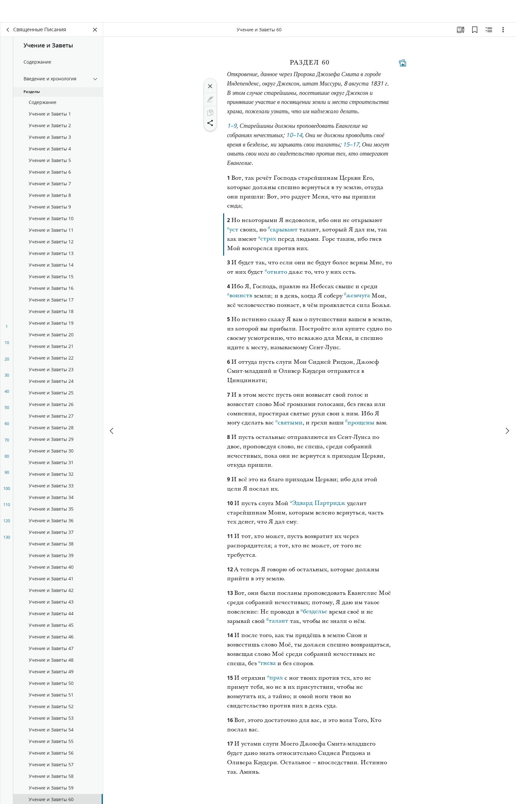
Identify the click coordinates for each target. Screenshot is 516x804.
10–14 (294, 137)
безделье (314, 612)
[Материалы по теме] (488, 31)
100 (6, 490)
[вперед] (507, 408)
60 (7, 425)
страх (267, 239)
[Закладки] (474, 31)
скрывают (283, 230)
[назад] (8, 31)
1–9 (232, 127)
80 (7, 457)
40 (7, 392)
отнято (276, 272)
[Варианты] (503, 31)
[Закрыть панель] (95, 31)
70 (7, 441)
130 (6, 538)
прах (275, 678)
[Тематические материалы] (402, 64)
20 (7, 360)
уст (232, 230)
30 (7, 376)
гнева (267, 663)
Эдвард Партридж (317, 503)
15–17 (351, 146)
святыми (289, 423)
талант (277, 621)
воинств (239, 296)
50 (7, 409)
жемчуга (357, 296)
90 (7, 473)
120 (6, 522)
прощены (360, 423)
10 (7, 344)
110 (6, 506)
